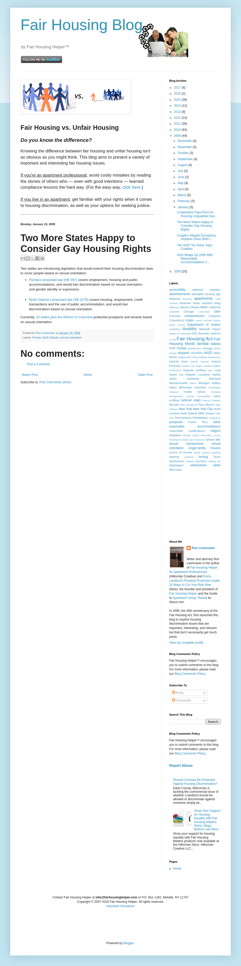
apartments (203, 298)
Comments (181, 700)
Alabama (174, 298)
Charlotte (174, 311)
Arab (217, 298)
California (214, 307)
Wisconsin (175, 469)
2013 (178, 112)
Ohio (201, 413)
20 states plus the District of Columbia (64, 317)
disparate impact (209, 329)
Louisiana (204, 374)
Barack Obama (189, 307)
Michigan (203, 383)
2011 (178, 123)
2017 (178, 87)
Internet (174, 361)
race (216, 422)
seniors (210, 439)
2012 (178, 118)
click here (131, 187)
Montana (215, 391)
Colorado (174, 315)
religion (215, 431)
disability (190, 329)
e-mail (172, 339)
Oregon (210, 413)
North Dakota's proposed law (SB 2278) (58, 300)
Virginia (190, 461)
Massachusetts (178, 383)
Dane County (177, 324)
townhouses (176, 461)
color (217, 311)
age (218, 294)
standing (215, 452)
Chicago (189, 311)
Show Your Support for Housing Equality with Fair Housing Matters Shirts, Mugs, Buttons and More (207, 820)
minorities (200, 387)
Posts (178, 693)
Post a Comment (38, 364)
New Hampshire (189, 404)
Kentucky (174, 365)
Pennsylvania (183, 417)
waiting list (214, 461)
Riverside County (210, 435)
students (189, 456)
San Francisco (197, 439)
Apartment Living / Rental (190, 598)
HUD (208, 353)
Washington (176, 465)
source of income (180, 452)
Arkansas (185, 303)
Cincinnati (203, 311)
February (184, 201)
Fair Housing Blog (82, 24)
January (183, 207)
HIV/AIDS (197, 352)
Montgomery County (181, 396)
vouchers (201, 461)
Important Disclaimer (120, 906)
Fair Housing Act (195, 338)
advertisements (179, 294)
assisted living (211, 303)
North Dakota (50, 337)
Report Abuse (181, 765)
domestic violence (209, 333)
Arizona (173, 303)
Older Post (145, 375)
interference (213, 357)
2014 (178, 105)
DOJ (194, 333)
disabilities (174, 329)
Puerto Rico (197, 422)
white (216, 465)
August (183, 165)
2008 (178, 271)
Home (88, 375)
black (204, 307)
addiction (197, 289)
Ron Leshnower (203, 548)
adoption (215, 289)
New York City (203, 409)
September (186, 159)
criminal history (211, 320)
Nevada (174, 404)
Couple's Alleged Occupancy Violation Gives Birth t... (196, 237)
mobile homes (194, 391)
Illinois (173, 357)
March (182, 195)
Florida (36, 337)
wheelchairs (198, 465)
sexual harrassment (186, 443)
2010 (178, 130)
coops (190, 320)
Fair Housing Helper (182, 593)
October (183, 153)
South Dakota (202, 452)
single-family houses (204, 448)
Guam (217, 348)
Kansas (205, 361)
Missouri (173, 391)
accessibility (177, 289)
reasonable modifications (187, 430)
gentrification (195, 348)
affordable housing (203, 294)
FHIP (172, 348)
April (181, 189)
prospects (176, 422)
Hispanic (183, 353)
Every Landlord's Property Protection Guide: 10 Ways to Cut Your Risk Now (194, 581)
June (181, 177)
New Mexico (206, 404)
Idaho (217, 352)
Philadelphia (200, 417)
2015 (178, 100)
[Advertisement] (194, 505)
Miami (193, 383)
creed (198, 320)
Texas (216, 456)
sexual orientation (71, 337)
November (185, 147)
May (181, 183)
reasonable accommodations (194, 426)
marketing (193, 378)
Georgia (208, 348)
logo (210, 370)
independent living (188, 357)
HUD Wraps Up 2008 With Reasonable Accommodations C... (195, 258)
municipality (203, 396)
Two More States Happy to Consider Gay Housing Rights (195, 225)
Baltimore (174, 307)
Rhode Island (191, 435)
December (185, 141)
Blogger (128, 943)
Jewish (194, 361)
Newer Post (30, 375)
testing (203, 457)
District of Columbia (180, 333)
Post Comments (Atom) (55, 382)
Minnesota (185, 387)
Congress (214, 315)
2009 (178, 136)
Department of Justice (203, 324)
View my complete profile (186, 642)
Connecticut (176, 320)
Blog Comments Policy (190, 674)
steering (174, 456)
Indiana (203, 357)
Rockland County (178, 439)
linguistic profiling (194, 370)
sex (218, 439)
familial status (208, 344)
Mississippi (214, 387)
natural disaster (211, 400)
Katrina (216, 361)
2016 (178, 93)
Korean (186, 365)
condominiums (194, 316)
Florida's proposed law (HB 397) (53, 280)
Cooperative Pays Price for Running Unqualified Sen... (197, 214)
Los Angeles (187, 374)
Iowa (184, 361)
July (181, 171)
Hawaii (173, 353)
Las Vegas (197, 365)
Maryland (214, 378)
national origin (191, 400)
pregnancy (214, 417)
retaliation (175, 435)
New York (185, 409)
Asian (196, 303)
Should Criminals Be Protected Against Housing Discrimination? (195, 781)
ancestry (187, 298)
